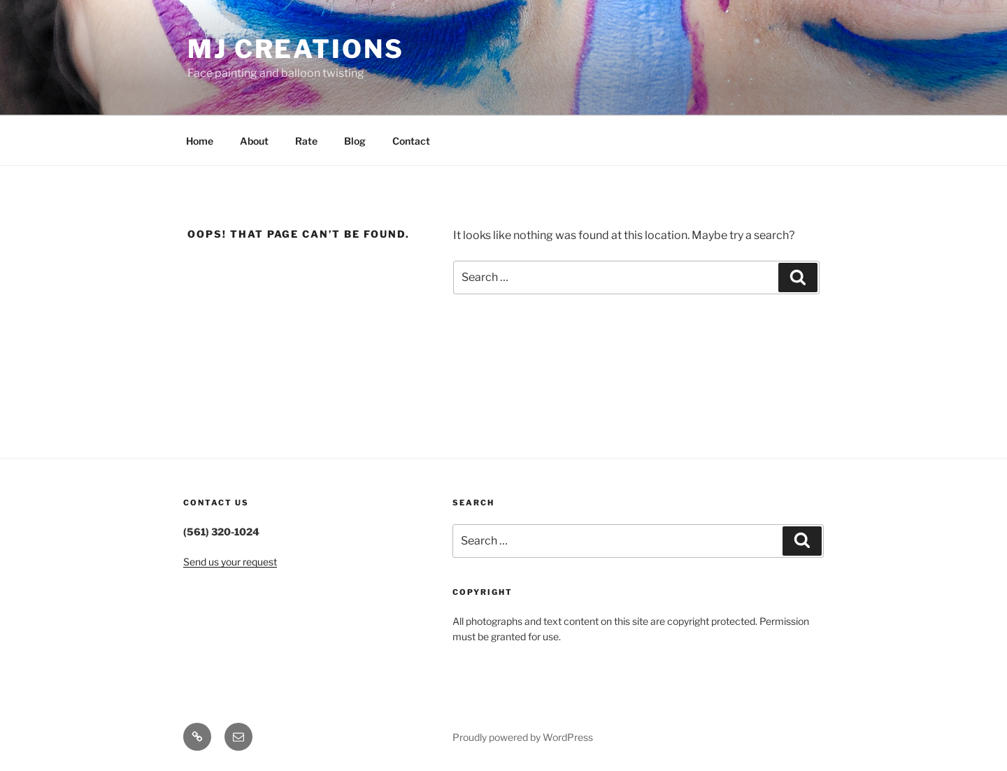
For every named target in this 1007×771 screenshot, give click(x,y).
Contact (411, 141)
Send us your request (230, 562)
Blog (355, 141)
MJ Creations (295, 49)
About (254, 141)
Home (199, 141)
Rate (306, 141)
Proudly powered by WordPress (522, 737)
